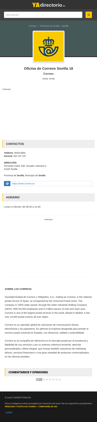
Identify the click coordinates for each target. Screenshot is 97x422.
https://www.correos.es (23, 183)
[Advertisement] (48, 114)
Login (9, 412)
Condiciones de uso (47, 407)
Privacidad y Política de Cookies (20, 407)
